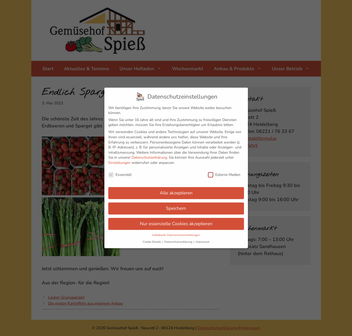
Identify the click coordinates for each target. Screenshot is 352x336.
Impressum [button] (203, 237)
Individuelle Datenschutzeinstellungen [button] (176, 230)
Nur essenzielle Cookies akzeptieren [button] (176, 219)
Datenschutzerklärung (149, 153)
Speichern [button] (176, 204)
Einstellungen (119, 158)
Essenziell (120, 170)
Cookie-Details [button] (152, 237)
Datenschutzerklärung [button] (178, 237)
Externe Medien (224, 170)
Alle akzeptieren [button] (176, 188)
